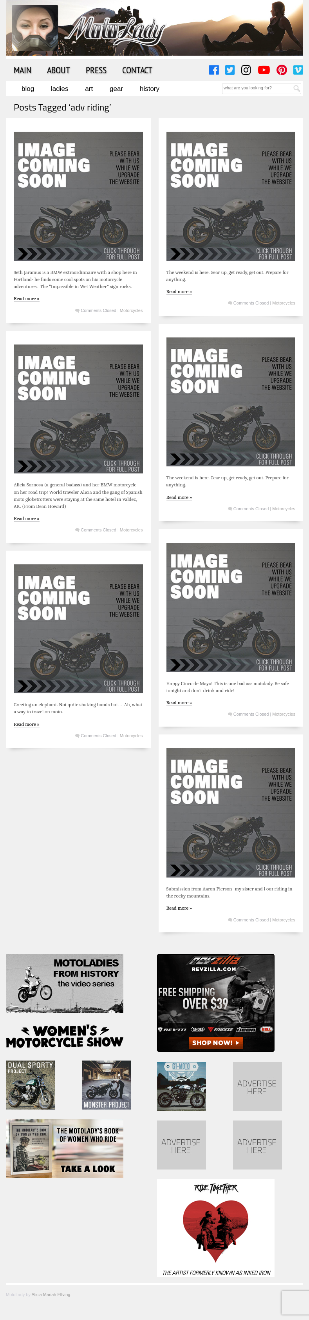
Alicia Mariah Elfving (50, 1294)
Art (89, 88)
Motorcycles (131, 310)
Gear (116, 88)
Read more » (27, 298)
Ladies (59, 88)
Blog (28, 88)
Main (22, 70)
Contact (137, 70)
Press (96, 70)
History (149, 88)
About (58, 70)
